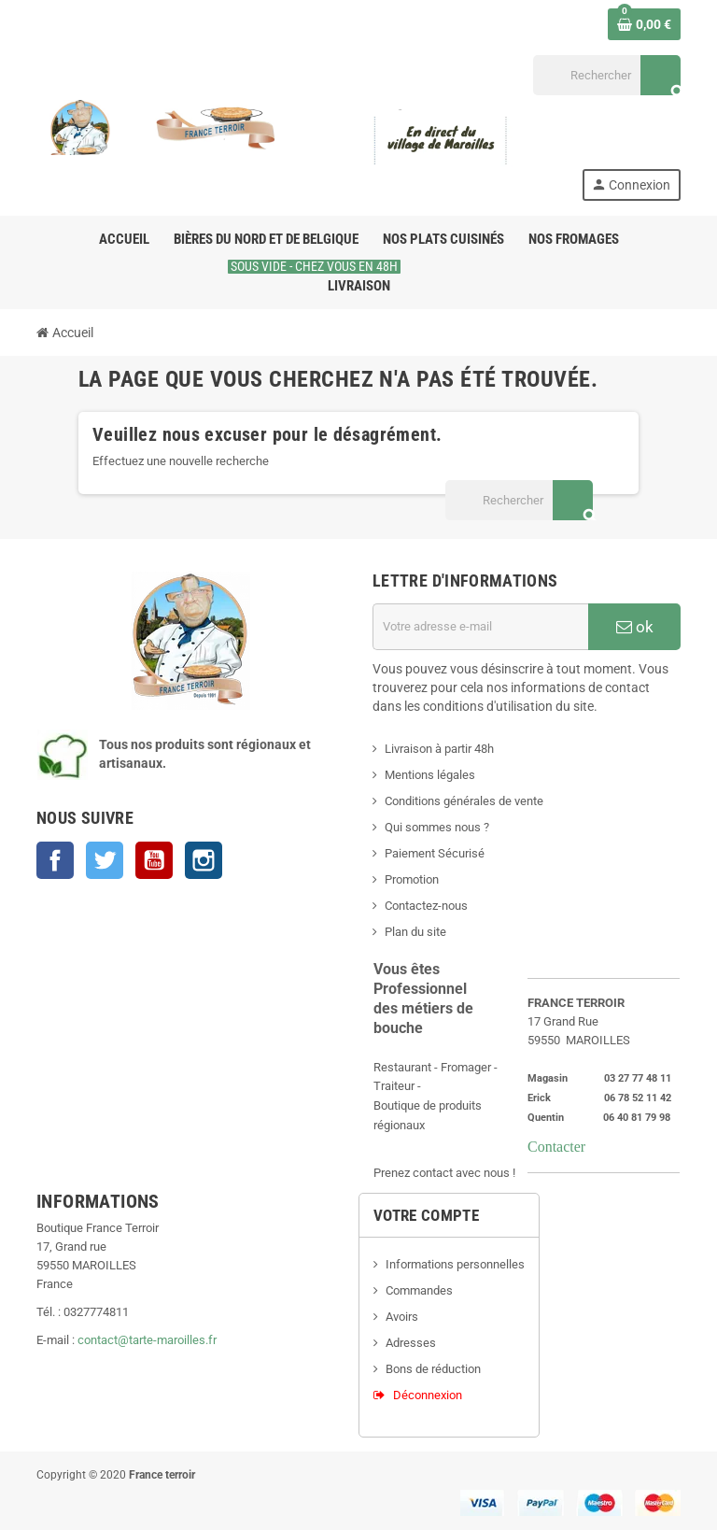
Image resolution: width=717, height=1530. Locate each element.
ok (635, 626)
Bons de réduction (433, 1369)
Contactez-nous (426, 906)
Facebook (55, 860)
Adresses (411, 1343)
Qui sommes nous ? (437, 827)
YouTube (154, 860)
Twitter (104, 860)
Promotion (412, 879)
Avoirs (402, 1317)
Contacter (556, 1146)
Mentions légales (430, 775)
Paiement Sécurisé (435, 853)
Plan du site (415, 932)
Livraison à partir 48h (439, 749)
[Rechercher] (607, 75)
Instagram (203, 860)
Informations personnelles (455, 1264)
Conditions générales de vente (464, 801)
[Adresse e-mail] (480, 626)
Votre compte (426, 1215)
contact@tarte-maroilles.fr (147, 1340)
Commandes (419, 1290)
